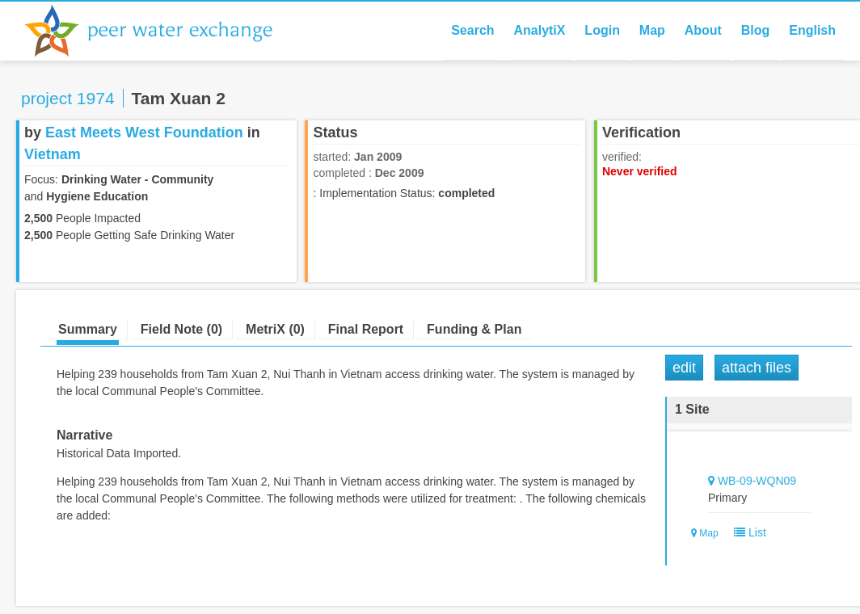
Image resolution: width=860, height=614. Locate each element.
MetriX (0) (275, 329)
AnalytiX (539, 30)
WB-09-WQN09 (757, 480)
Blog (755, 30)
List (746, 532)
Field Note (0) (181, 329)
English (812, 30)
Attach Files (756, 368)
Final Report (365, 329)
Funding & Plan (474, 329)
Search (472, 30)
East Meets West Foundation (144, 132)
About (703, 30)
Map (652, 30)
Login (602, 30)
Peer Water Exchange (161, 31)
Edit (684, 368)
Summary (87, 329)
